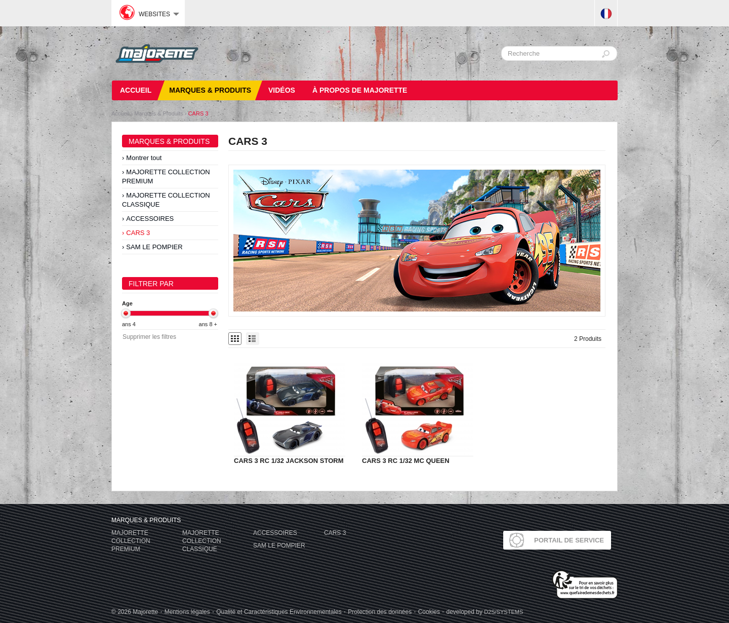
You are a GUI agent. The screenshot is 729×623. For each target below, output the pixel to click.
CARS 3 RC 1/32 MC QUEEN (406, 460)
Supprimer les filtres (149, 336)
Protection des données (380, 611)
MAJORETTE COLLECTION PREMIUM (166, 176)
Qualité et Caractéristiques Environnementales (278, 611)
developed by (484, 611)
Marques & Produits (158, 113)
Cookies (429, 611)
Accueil (120, 113)
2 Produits (587, 338)
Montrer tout (143, 158)
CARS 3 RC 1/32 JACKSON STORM (288, 460)
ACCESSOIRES (150, 218)
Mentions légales (187, 611)
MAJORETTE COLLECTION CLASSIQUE (166, 199)
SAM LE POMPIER (154, 247)
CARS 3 (198, 113)
